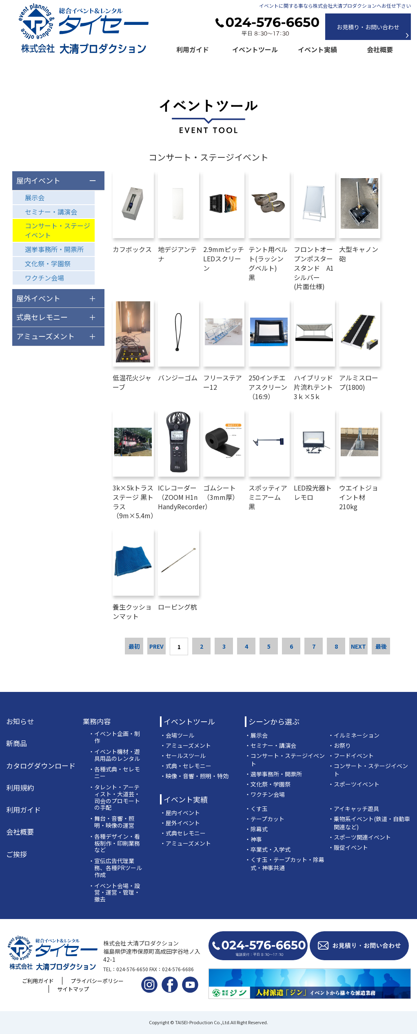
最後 (381, 646)
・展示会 (256, 735)
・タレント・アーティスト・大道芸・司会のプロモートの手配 (114, 797)
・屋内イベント (180, 813)
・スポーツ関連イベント (359, 837)
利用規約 (20, 788)
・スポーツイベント (353, 784)
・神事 (253, 839)
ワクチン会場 (44, 278)
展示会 (34, 197)
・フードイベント (351, 755)
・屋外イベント (180, 823)
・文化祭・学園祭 (268, 784)
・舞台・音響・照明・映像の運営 (111, 822)
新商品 (16, 743)
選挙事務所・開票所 (54, 249)
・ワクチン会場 (265, 794)
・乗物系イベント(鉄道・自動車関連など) (369, 823)
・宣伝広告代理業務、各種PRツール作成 (115, 867)
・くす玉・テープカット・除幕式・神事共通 (284, 863)
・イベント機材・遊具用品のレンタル (114, 755)
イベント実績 (317, 49)
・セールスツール (183, 755)
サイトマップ (73, 989)
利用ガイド (192, 49)
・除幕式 (256, 829)
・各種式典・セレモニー (114, 773)
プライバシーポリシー (97, 981)
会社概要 (380, 49)
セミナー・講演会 (51, 212)
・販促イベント (348, 847)
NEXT (358, 646)
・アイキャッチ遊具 (353, 808)
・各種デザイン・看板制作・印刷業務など (114, 843)
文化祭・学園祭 (48, 263)
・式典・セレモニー (185, 766)
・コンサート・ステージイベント (285, 759)
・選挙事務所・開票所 (273, 774)
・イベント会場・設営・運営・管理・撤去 (114, 892)
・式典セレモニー (183, 833)
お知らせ (20, 721)
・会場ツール (177, 735)
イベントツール (255, 49)
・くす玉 (256, 808)
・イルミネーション (353, 735)
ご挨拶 (16, 854)
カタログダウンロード (40, 766)
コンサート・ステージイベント (57, 230)
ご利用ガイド (38, 981)
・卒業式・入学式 (268, 849)
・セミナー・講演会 (270, 745)
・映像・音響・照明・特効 (194, 776)
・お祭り (339, 745)
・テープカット (264, 819)
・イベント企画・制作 (114, 737)
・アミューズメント (185, 745)
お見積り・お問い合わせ (368, 27)
